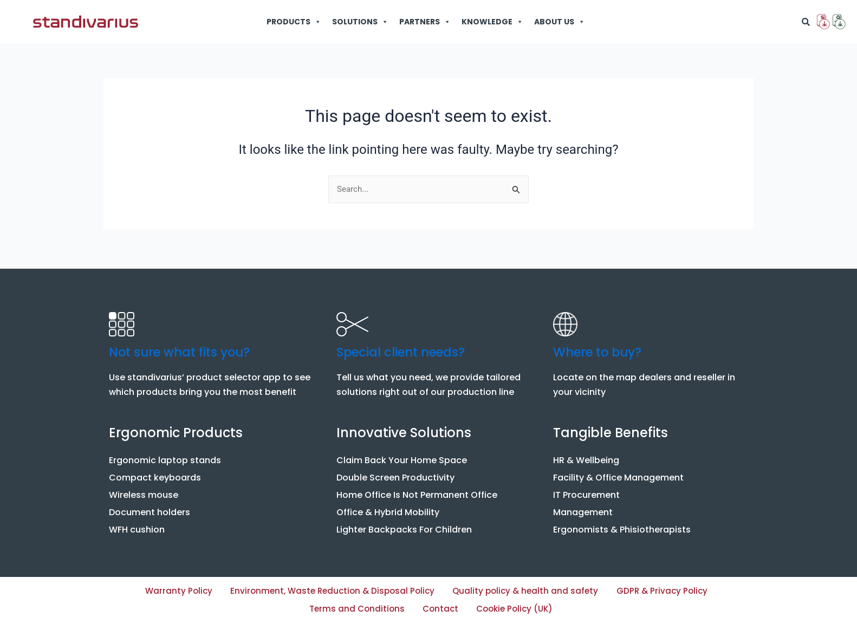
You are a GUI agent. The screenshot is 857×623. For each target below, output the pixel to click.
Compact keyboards (155, 474)
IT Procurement (586, 491)
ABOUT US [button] (559, 21)
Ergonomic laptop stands (165, 456)
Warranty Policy (198, 588)
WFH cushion (137, 526)
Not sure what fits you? (185, 348)
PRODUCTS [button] (294, 21)
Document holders (149, 508)
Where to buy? (601, 348)
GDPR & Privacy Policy (271, 607)
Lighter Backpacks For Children (404, 526)
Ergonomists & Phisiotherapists (622, 526)
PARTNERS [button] (425, 21)
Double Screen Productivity (395, 474)
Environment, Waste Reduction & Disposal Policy (381, 588)
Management (583, 508)
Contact (507, 607)
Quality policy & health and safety (609, 588)
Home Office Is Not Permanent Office (416, 491)
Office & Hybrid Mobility (387, 508)
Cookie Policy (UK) (600, 607)
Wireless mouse (143, 491)
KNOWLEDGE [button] (492, 21)
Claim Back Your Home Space (401, 456)
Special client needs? (406, 348)
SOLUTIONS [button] (360, 21)
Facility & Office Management (618, 474)
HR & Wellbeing (586, 456)
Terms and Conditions (405, 607)
